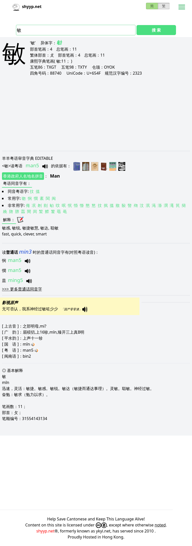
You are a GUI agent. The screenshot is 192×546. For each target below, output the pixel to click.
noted (160, 525)
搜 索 (156, 30)
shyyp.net (45, 531)
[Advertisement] (96, 113)
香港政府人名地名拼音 (23, 176)
